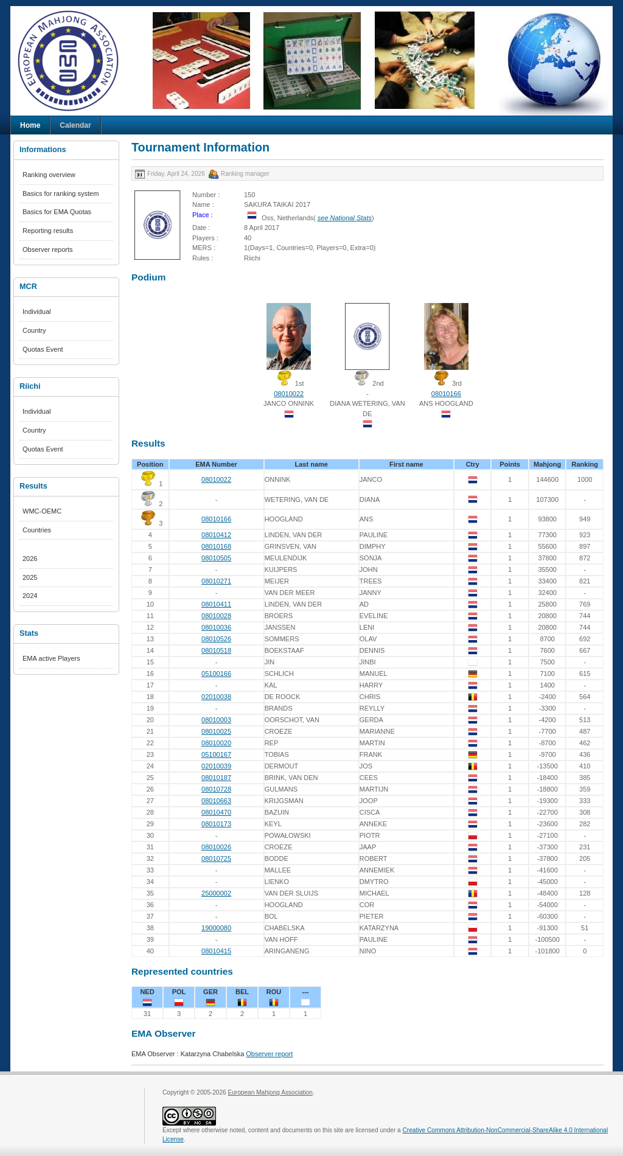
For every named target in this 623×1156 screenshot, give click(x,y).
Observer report (269, 1053)
